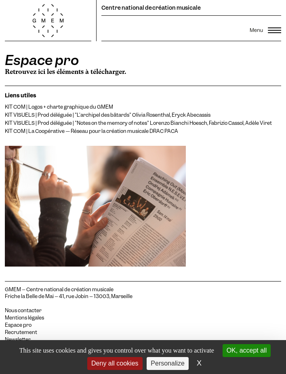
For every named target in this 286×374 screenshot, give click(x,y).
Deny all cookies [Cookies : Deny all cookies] (115, 363)
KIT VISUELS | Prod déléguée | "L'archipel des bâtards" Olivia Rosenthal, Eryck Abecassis (107, 115)
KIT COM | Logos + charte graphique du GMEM (59, 107)
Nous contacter (23, 310)
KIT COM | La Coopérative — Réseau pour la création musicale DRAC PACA (91, 131)
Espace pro (18, 325)
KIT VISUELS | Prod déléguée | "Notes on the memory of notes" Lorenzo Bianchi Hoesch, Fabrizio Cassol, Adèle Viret (138, 123)
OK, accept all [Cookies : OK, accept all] (247, 350)
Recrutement (21, 332)
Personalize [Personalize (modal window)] (168, 363)
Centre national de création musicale (151, 7)
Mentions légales (24, 318)
